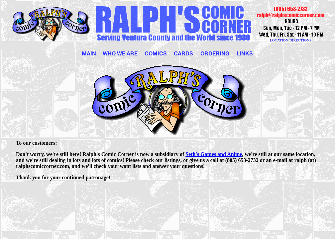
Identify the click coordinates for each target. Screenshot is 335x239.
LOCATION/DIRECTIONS (291, 40)
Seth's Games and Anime (213, 154)
